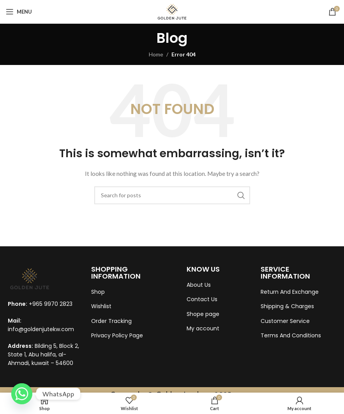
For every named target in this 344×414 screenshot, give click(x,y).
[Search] (172, 195)
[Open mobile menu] (19, 11)
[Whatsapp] (21, 393)
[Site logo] (172, 11)
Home (156, 54)
